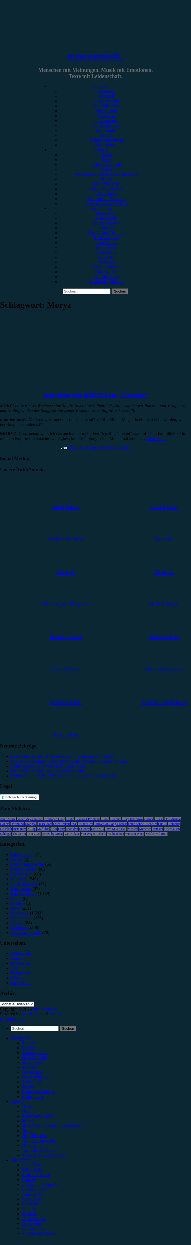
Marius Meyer (106, 267)
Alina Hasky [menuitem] (32, 1169)
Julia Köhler (106, 252)
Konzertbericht (106, 101)
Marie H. (106, 262)
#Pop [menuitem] (26, 1111)
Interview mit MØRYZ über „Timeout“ (95, 395)
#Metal (106, 169)
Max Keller (106, 271)
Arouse (55, 1014)
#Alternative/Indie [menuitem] (37, 1116)
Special (106, 135)
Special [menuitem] (28, 1086)
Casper (148, 819)
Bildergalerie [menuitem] (33, 1096)
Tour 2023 (34, 834)
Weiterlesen (156, 438)
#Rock (106, 154)
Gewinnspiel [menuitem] (32, 1072)
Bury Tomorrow (132, 819)
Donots (4, 824)
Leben (16, 898)
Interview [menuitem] (30, 1067)
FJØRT (162, 824)
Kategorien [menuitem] (20, 1038)
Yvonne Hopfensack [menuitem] (39, 1233)
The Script (19, 834)
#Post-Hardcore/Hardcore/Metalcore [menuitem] (53, 1126)
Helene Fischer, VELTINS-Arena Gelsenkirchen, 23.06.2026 (63, 776)
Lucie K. (106, 257)
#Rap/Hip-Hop (106, 184)
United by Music (52, 834)
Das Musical (173, 819)
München (145, 829)
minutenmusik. (95, 56)
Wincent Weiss (134, 834)
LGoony (84, 829)
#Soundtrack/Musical (106, 198)
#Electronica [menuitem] (32, 1145)
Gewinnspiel (106, 120)
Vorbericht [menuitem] (31, 1047)
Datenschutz (21, 953)
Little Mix (97, 829)
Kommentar (106, 130)
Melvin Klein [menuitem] (33, 1228)
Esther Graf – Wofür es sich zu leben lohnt (47, 771)
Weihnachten (115, 834)
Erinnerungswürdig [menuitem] (38, 1091)
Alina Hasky (106, 218)
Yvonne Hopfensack (106, 281)
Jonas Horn (106, 247)
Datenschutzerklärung (21, 797)
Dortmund (17, 824)
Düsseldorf (45, 824)
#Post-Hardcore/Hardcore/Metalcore (106, 174)
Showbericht (106, 110)
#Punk (106, 179)
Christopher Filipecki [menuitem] (40, 1184)
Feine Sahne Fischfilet (142, 824)
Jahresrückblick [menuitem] (35, 1077)
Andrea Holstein (106, 223)
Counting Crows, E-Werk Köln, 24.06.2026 (48, 766)
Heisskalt (6, 829)
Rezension (106, 91)
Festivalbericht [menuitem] (34, 1057)
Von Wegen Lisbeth (93, 834)
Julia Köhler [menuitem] (32, 1204)
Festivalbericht (106, 106)
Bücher (17, 859)
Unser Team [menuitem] (32, 1165)
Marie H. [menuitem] (29, 1213)
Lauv (61, 829)
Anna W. (106, 228)
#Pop (106, 159)
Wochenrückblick (26, 932)
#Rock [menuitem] (27, 1106)
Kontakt (18, 978)
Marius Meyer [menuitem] (34, 1218)
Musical (133, 829)
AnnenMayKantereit (30, 819)
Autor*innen (101, 208)
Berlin (70, 819)
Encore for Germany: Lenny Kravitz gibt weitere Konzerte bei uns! (69, 761)
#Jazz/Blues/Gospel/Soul (106, 203)
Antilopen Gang (54, 819)
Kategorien (100, 86)
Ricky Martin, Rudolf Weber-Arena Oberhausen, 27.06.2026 (63, 756)
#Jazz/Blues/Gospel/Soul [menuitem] (43, 1155)
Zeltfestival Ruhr (156, 834)
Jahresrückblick (106, 125)
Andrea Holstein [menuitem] (36, 1174)
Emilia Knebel (106, 237)
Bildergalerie (106, 145)
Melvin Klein (106, 276)
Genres (101, 149)
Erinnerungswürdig (106, 140)
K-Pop (31, 829)
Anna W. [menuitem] (29, 1179)
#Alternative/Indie (106, 164)
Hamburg (174, 824)
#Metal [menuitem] (28, 1121)
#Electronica (106, 193)
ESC (74, 824)
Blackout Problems (87, 819)
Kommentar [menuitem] (32, 1082)
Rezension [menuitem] (31, 1043)
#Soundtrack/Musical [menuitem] (40, 1150)
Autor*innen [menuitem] (22, 1160)
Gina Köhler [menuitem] (32, 1194)
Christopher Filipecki (106, 232)
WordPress (31, 1014)
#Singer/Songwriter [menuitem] (38, 1140)
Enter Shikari (61, 824)
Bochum (115, 819)
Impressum (20, 963)
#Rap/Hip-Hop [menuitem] (34, 1135)
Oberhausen (172, 829)
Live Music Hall (116, 829)
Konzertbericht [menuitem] (35, 1052)
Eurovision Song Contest (110, 824)
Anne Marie (8, 819)
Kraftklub (43, 829)
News (16, 908)
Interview (106, 115)
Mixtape (18, 903)
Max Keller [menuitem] (31, 1223)
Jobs (14, 968)
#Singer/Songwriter (106, 189)
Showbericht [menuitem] (32, 1062)
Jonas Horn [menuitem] (31, 1199)
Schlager (5, 834)
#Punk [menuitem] (27, 1130)
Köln (54, 829)
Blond (105, 819)
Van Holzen (71, 834)
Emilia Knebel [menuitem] (34, 1189)
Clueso (159, 819)
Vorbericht (106, 96)
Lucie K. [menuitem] (29, 1209)
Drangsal (30, 824)
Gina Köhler (106, 242)
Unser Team (106, 213)
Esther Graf (85, 824)
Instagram (19, 829)
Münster (157, 829)
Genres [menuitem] (17, 1101)
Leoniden (72, 829)
